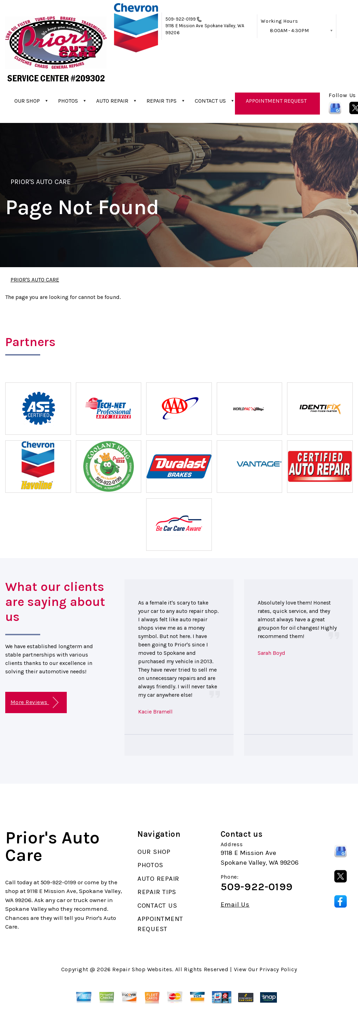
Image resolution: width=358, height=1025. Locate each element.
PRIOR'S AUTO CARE (40, 182)
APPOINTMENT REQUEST (276, 100)
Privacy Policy (278, 969)
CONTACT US (210, 100)
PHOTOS (68, 100)
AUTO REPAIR (112, 100)
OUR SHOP (27, 100)
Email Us (235, 904)
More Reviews (34, 702)
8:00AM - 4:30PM (289, 31)
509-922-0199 (180, 19)
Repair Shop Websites (142, 969)
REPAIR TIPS (161, 100)
